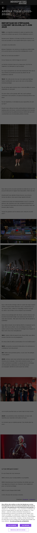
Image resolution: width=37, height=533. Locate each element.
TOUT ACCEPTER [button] (12, 525)
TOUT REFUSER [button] (25, 525)
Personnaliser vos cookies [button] (17, 529)
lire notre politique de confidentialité (19, 521)
